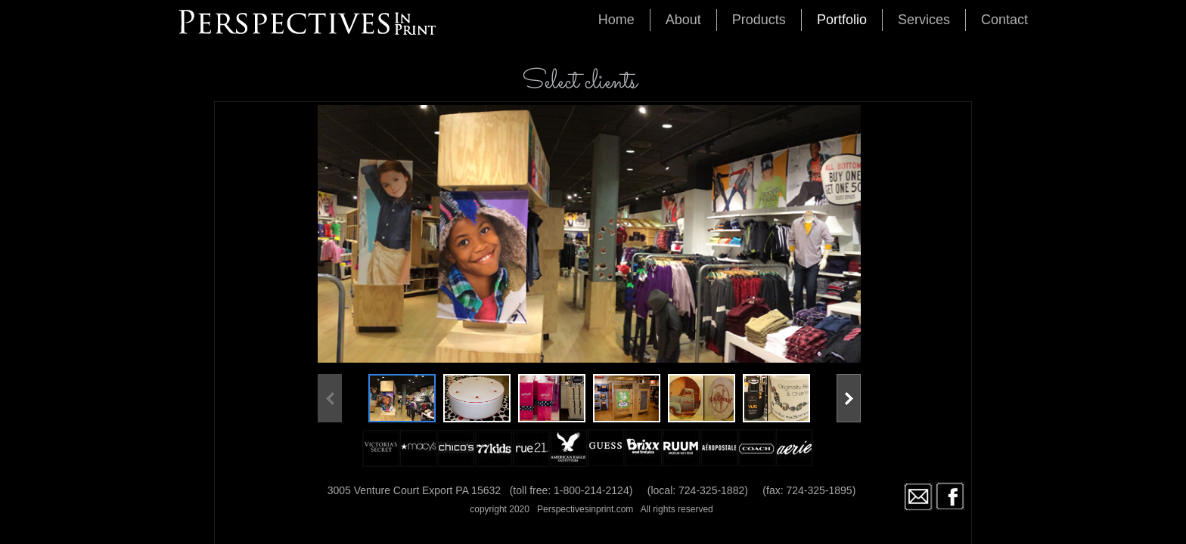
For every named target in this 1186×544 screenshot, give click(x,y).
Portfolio (842, 19)
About (683, 19)
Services (924, 19)
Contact (1004, 19)
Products (759, 19)
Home (616, 19)
